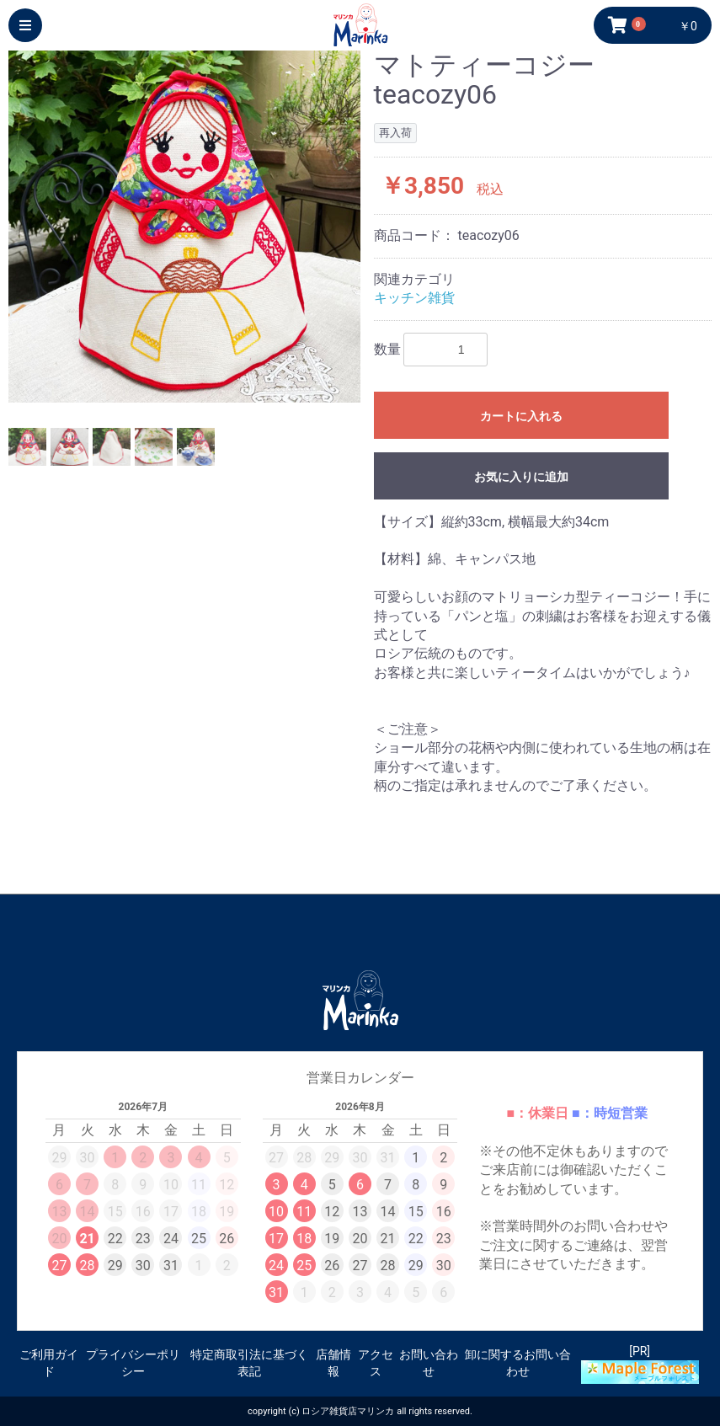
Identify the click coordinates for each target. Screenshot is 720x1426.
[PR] (640, 1364)
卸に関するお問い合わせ (518, 1363)
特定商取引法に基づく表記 (249, 1363)
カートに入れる (521, 416)
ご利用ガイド (48, 1363)
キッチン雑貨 (414, 298)
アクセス (375, 1363)
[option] (184, 227)
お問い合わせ (428, 1363)
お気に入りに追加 (521, 476)
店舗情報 (333, 1363)
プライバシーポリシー (133, 1363)
